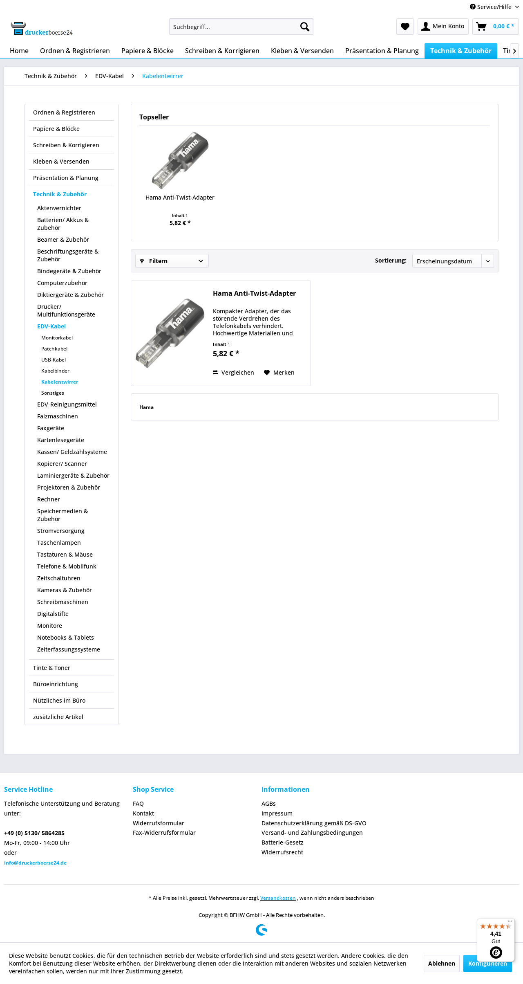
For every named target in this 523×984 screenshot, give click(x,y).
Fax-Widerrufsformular (164, 832)
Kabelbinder (55, 370)
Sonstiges (52, 392)
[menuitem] (241, 26)
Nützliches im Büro (59, 700)
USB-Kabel (53, 359)
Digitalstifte (53, 614)
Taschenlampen (59, 542)
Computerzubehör (62, 283)
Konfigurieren (487, 963)
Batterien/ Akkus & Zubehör (63, 223)
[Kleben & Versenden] (302, 50)
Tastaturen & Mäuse (65, 554)
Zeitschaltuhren (58, 578)
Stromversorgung (61, 531)
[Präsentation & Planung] (382, 50)
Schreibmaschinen (62, 602)
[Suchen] (304, 26)
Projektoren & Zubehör (68, 487)
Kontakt (143, 813)
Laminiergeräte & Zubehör (73, 475)
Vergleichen (233, 372)
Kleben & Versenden (61, 161)
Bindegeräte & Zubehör (69, 271)
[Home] (19, 50)
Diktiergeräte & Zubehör (70, 295)
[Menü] (510, 923)
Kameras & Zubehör (64, 590)
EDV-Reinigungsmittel (67, 404)
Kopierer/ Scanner (62, 463)
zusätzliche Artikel (58, 717)
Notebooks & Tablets (65, 637)
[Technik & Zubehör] (461, 50)
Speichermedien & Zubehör (62, 515)
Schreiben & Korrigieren (66, 145)
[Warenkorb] (495, 26)
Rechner (48, 499)
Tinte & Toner (51, 668)
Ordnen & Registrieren (64, 112)
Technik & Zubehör (60, 194)
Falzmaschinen (57, 416)
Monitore (49, 625)
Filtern (154, 261)
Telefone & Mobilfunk (66, 566)
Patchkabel (54, 348)
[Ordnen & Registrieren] (75, 50)
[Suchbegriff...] (241, 26)
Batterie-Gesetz (283, 842)
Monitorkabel (57, 337)
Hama (146, 407)
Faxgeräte (50, 428)
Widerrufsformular (158, 823)
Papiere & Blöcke (56, 129)
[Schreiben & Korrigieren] (222, 50)
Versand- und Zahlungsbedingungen (312, 832)
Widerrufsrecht (282, 852)
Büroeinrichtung (55, 684)
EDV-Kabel (51, 326)
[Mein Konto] (443, 26)
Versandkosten (278, 897)
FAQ (138, 803)
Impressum (277, 813)
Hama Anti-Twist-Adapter (180, 197)
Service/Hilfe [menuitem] (491, 7)
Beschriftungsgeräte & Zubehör (67, 255)
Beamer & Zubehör (63, 239)
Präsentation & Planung (65, 178)
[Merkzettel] (405, 26)
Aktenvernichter (59, 208)
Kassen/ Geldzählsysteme (72, 452)
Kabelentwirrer (59, 381)
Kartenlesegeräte (60, 440)
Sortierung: (391, 260)
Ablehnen (441, 963)
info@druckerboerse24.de (35, 862)
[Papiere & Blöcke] (147, 50)
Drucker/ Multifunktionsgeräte (66, 310)
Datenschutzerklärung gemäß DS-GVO (314, 823)
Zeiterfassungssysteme (68, 649)
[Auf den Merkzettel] (279, 372)
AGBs (269, 803)
